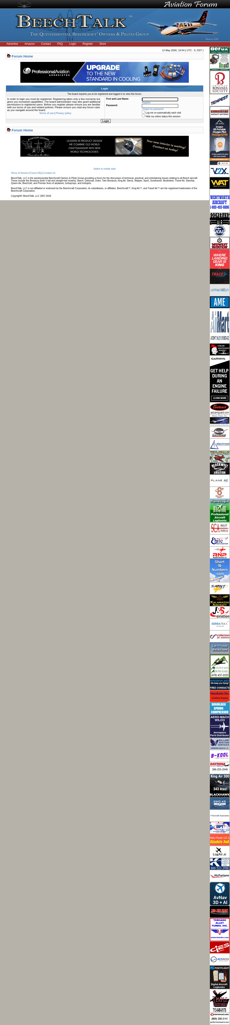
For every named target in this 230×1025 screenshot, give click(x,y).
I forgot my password (153, 109)
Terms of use (46, 113)
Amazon (30, 43)
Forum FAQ (36, 173)
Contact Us (49, 173)
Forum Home (22, 56)
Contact (46, 43)
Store (102, 43)
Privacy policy (63, 113)
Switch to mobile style (104, 169)
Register (88, 43)
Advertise (12, 43)
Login (72, 43)
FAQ (60, 43)
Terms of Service (19, 173)
